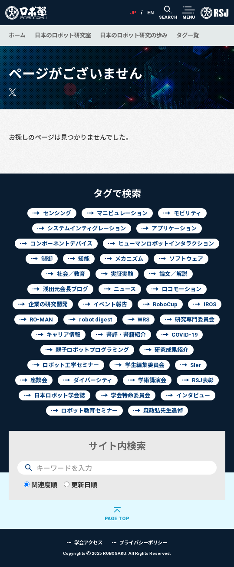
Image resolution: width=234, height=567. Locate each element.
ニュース (125, 289)
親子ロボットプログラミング (92, 350)
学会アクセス (88, 542)
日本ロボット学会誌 (59, 395)
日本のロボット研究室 (63, 35)
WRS (143, 319)
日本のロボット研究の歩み (134, 35)
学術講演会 (152, 380)
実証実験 (122, 274)
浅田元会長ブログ (65, 289)
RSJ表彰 (203, 380)
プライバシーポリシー (143, 542)
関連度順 (40, 485)
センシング (57, 213)
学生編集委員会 (145, 365)
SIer (195, 365)
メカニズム (129, 259)
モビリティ (187, 213)
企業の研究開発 (48, 304)
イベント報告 (110, 304)
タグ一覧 (187, 35)
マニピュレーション (122, 213)
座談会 (38, 380)
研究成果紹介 (171, 350)
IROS (210, 304)
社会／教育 (71, 274)
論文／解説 (173, 274)
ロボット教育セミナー (89, 410)
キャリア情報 (63, 335)
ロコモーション (181, 289)
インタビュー (193, 395)
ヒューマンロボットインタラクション (166, 243)
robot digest (95, 319)
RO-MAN (41, 319)
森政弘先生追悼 (163, 410)
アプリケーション (174, 228)
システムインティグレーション (86, 228)
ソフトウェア (186, 259)
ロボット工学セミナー (71, 365)
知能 (83, 259)
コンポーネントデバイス (61, 243)
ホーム (17, 35)
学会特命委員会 (130, 395)
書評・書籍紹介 (126, 335)
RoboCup (165, 304)
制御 (47, 259)
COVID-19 (184, 335)
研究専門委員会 (194, 319)
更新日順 (80, 485)
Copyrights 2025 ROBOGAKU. (117, 553)
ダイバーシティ (92, 380)
